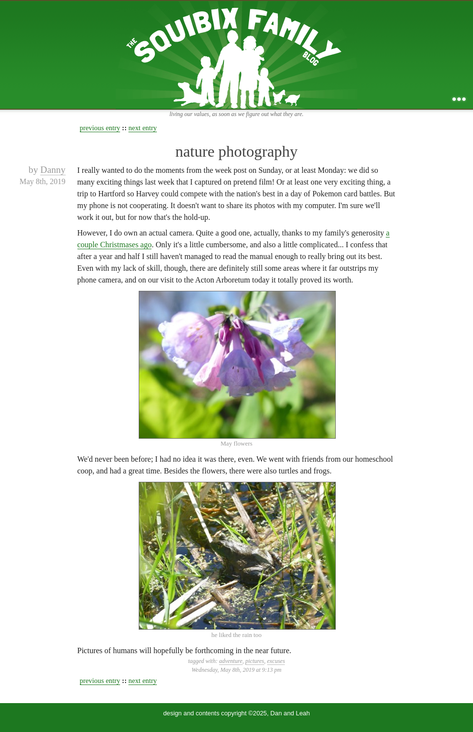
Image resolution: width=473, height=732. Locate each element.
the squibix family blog (236, 54)
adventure (231, 661)
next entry (142, 128)
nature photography (236, 151)
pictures (255, 661)
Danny (52, 170)
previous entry (100, 128)
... (459, 99)
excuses (276, 661)
